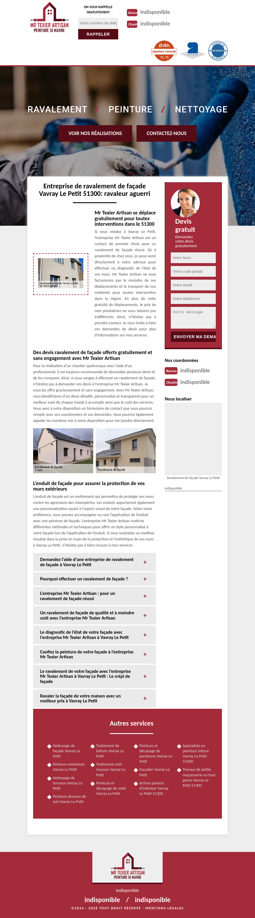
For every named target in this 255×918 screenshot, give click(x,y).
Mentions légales (165, 908)
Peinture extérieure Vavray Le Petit (69, 767)
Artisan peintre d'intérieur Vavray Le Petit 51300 (153, 788)
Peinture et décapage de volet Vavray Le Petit (111, 788)
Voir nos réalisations (95, 133)
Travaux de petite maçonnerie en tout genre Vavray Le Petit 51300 (199, 777)
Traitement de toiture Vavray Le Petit (110, 751)
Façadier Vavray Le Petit (154, 772)
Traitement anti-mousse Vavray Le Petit (110, 769)
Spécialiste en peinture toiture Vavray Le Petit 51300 (196, 753)
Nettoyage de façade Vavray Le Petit (66, 751)
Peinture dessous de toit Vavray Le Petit (69, 799)
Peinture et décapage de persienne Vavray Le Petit (155, 753)
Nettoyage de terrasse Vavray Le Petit (67, 783)
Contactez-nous (166, 133)
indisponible (155, 11)
